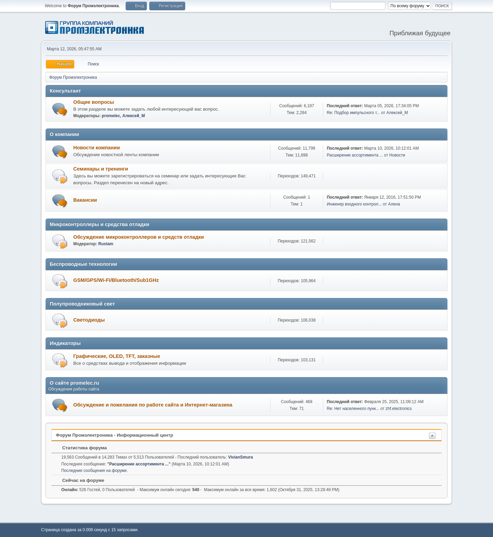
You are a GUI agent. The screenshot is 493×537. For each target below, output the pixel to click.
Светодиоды (89, 320)
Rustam (105, 243)
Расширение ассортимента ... (355, 155)
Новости (397, 155)
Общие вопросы (93, 102)
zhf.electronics (398, 408)
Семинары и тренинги (100, 169)
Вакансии (85, 200)
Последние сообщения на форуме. (94, 470)
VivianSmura (240, 457)
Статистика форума (81, 447)
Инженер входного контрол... (354, 204)
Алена (394, 204)
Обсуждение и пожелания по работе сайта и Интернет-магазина (152, 405)
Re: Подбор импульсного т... (353, 112)
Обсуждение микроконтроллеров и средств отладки (138, 237)
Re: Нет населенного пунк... (353, 408)
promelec (111, 115)
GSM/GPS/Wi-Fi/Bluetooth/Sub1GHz (116, 280)
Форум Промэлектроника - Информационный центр (114, 435)
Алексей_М (133, 115)
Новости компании (96, 147)
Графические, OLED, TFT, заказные (116, 356)
